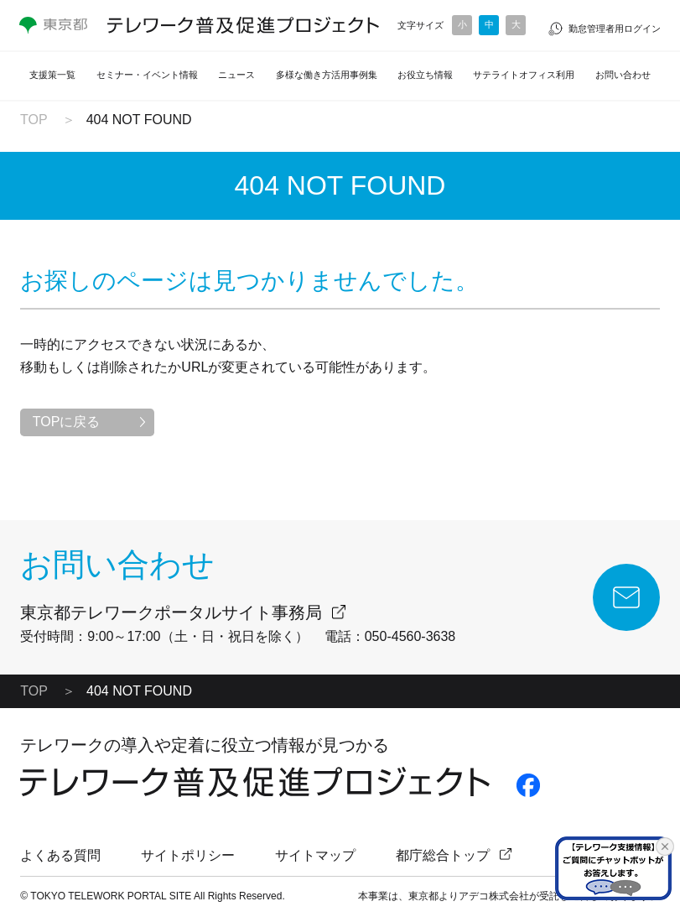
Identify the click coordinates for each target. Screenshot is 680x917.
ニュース (236, 75)
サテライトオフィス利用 (523, 75)
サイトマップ (315, 855)
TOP (34, 119)
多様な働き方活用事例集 (326, 75)
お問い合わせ (623, 75)
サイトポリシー (188, 855)
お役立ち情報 (425, 75)
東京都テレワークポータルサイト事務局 (171, 612)
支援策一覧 (52, 75)
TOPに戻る (67, 421)
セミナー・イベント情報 (147, 75)
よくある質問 (60, 855)
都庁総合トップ (443, 855)
